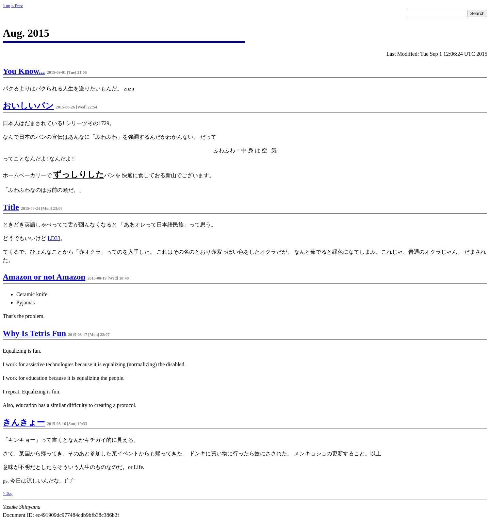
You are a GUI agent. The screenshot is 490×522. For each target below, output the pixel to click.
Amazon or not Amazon (44, 276)
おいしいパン (28, 105)
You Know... (24, 71)
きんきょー (24, 422)
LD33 (54, 238)
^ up (6, 5)
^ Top (8, 493)
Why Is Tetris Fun (34, 333)
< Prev (17, 5)
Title (11, 207)
